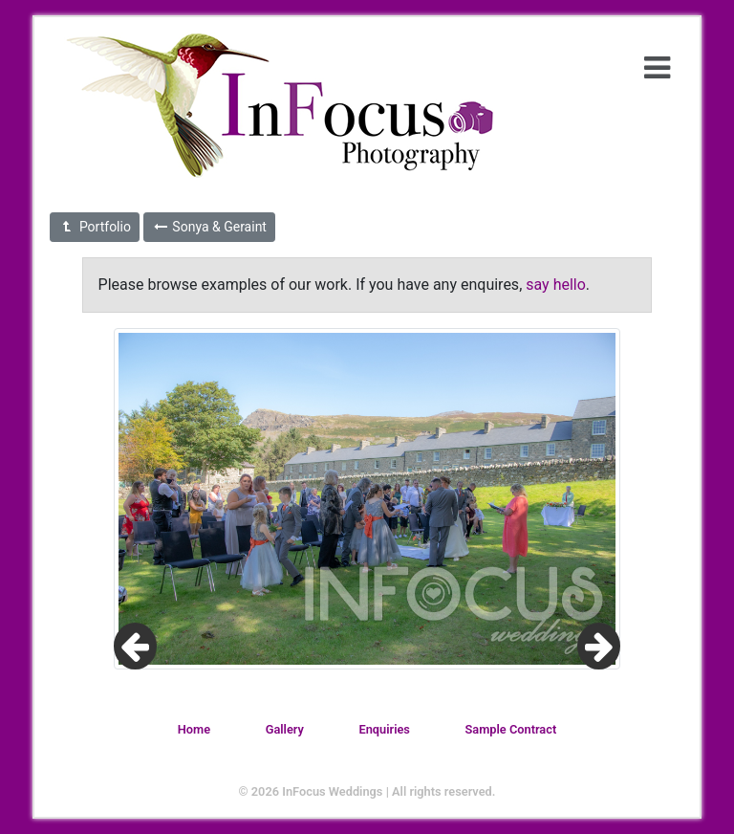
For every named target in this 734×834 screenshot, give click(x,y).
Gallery (285, 729)
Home (194, 729)
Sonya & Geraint (209, 226)
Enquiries (383, 729)
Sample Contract (511, 729)
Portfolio (94, 226)
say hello (556, 284)
